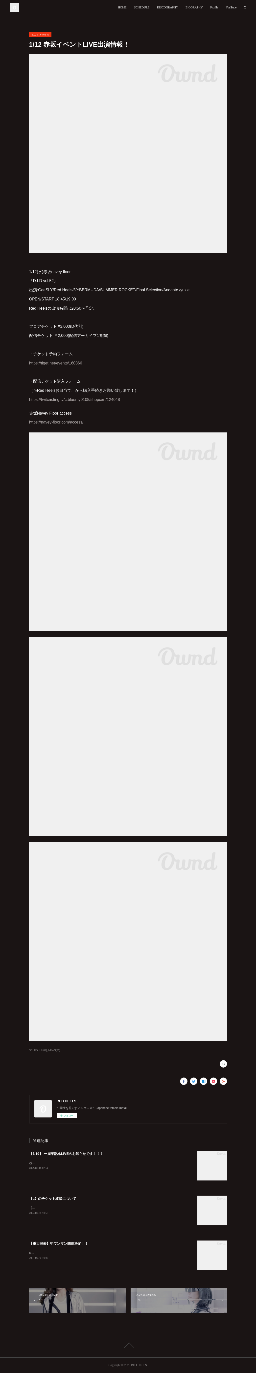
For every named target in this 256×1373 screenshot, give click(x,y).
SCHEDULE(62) (38, 1050)
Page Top (128, 1345)
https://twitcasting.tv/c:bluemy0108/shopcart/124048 (74, 399)
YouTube (231, 7)
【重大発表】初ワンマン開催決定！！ (58, 1243)
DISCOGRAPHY (167, 7)
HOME (122, 7)
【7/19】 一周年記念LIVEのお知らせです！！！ (66, 1154)
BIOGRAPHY (194, 7)
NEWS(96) (54, 1050)
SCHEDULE (142, 7)
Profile (214, 7)
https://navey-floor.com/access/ (56, 422)
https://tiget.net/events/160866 (55, 363)
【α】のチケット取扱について (52, 1199)
